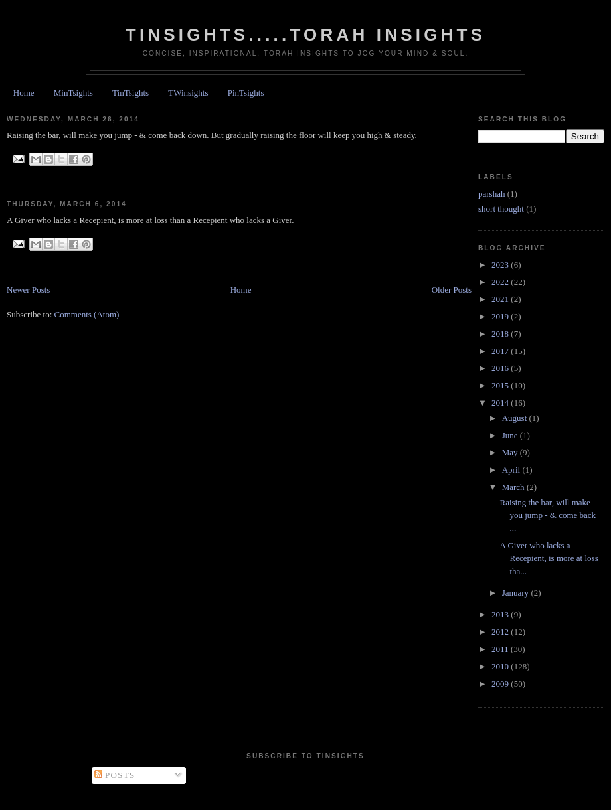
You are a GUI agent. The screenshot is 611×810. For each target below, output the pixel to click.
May (511, 452)
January (516, 593)
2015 (501, 385)
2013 (501, 614)
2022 (501, 282)
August (515, 418)
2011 (501, 649)
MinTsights (73, 93)
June (511, 435)
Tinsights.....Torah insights (305, 34)
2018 (501, 334)
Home (24, 93)
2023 (501, 265)
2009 (501, 683)
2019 (501, 316)
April (512, 470)
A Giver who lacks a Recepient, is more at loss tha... (548, 558)
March (514, 487)
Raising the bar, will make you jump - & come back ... (547, 515)
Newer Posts (28, 290)
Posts (114, 775)
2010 (501, 666)
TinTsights (130, 93)
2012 (501, 632)
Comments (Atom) (87, 314)
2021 (501, 299)
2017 (501, 351)
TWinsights (188, 93)
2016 (501, 368)
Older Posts (452, 290)
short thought (501, 209)
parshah (491, 194)
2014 (501, 403)
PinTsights (246, 93)
